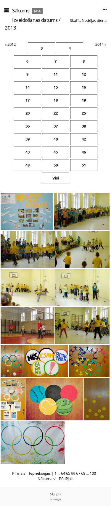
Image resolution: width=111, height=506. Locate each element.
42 (84, 139)
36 (27, 126)
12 (84, 74)
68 (83, 473)
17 (27, 100)
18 (56, 100)
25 (84, 113)
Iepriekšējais (40, 473)
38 (84, 126)
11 (56, 74)
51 (84, 165)
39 (27, 139)
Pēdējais (66, 478)
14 (27, 87)
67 (78, 473)
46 (84, 152)
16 (84, 87)
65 (68, 473)
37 (56, 126)
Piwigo (55, 499)
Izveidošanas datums (35, 20)
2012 (11, 44)
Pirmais (18, 473)
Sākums (20, 10)
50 (56, 165)
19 (84, 100)
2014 (99, 44)
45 (56, 152)
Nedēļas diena (94, 20)
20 (27, 113)
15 (56, 87)
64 (63, 473)
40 (56, 139)
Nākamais (46, 478)
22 (56, 113)
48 (27, 165)
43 (27, 152)
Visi (55, 178)
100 (93, 473)
